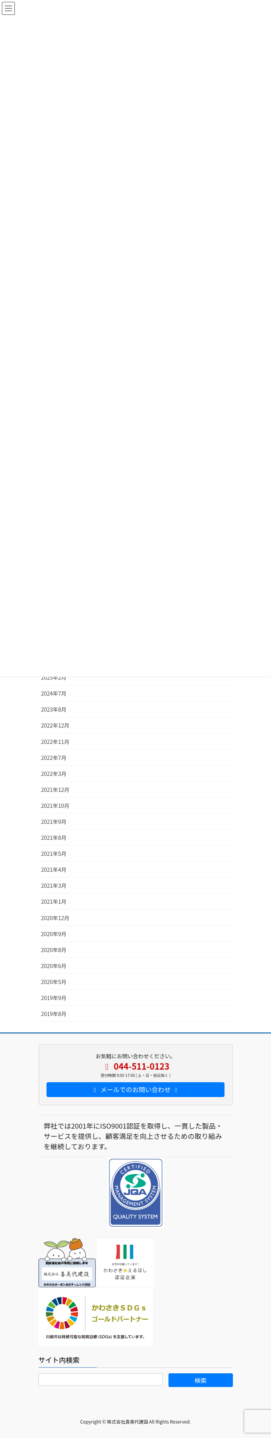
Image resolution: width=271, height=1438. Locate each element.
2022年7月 (54, 757)
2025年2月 (54, 677)
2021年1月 (54, 901)
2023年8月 (54, 709)
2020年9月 (54, 934)
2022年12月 (55, 725)
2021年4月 (54, 869)
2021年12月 (55, 789)
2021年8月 (54, 837)
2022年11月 (55, 741)
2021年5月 (54, 853)
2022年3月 (54, 773)
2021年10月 (55, 805)
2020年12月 (55, 918)
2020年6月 (54, 966)
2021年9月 (54, 821)
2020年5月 (54, 982)
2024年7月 (54, 693)
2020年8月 (54, 950)
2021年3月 (54, 885)
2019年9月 (54, 998)
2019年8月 (54, 1014)
